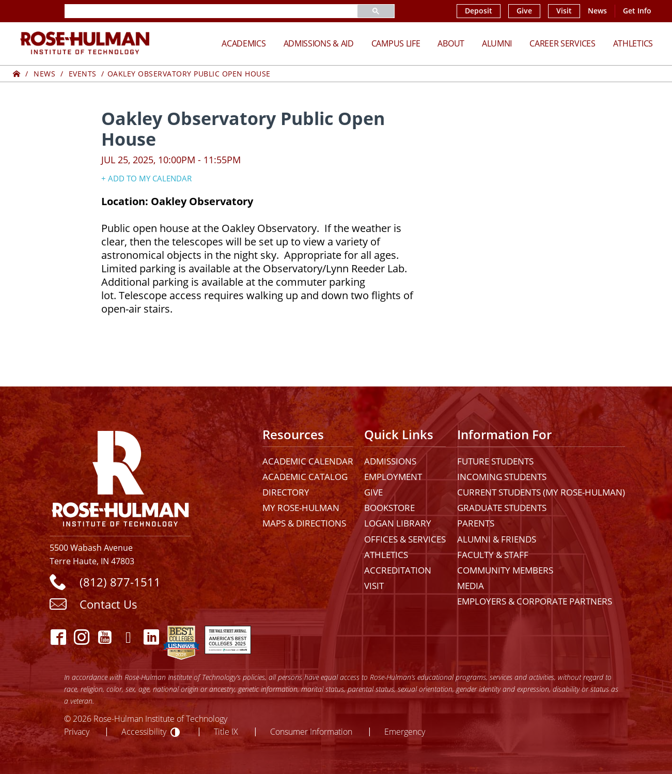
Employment (393, 477)
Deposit (478, 11)
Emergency (404, 731)
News (597, 11)
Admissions (390, 461)
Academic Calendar (307, 461)
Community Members (505, 570)
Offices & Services (405, 539)
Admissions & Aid (319, 43)
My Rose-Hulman (300, 508)
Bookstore (389, 508)
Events (83, 74)
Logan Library (397, 523)
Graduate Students (501, 508)
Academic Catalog (305, 477)
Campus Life (395, 43)
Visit (564, 11)
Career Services (562, 43)
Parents (475, 523)
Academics (243, 43)
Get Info (637, 11)
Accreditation (397, 570)
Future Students (495, 461)
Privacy (76, 731)
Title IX (226, 731)
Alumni (497, 43)
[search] (199, 11)
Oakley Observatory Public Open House (189, 74)
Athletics (633, 43)
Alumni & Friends (496, 539)
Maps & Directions (304, 523)
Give (524, 11)
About (450, 43)
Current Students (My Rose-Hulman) (541, 492)
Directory (285, 492)
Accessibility (143, 731)
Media (470, 586)
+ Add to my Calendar (146, 178)
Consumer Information (311, 731)
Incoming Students (501, 477)
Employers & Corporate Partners (534, 601)
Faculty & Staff (492, 555)
